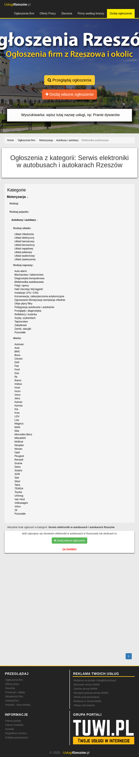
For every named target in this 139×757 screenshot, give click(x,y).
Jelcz (17, 398)
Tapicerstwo (21, 321)
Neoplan (19, 445)
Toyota (18, 492)
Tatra (17, 484)
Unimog (18, 495)
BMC (17, 351)
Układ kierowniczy (24, 245)
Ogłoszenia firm (24, 13)
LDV (16, 416)
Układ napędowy (23, 248)
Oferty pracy (12, 684)
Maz (16, 430)
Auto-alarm (20, 271)
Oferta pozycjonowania (86, 697)
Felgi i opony (21, 285)
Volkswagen (21, 502)
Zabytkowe (20, 325)
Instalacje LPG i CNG (26, 292)
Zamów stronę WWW (85, 688)
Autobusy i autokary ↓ (24, 219)
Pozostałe (20, 332)
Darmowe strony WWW (86, 684)
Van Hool (19, 499)
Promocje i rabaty (15, 692)
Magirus (19, 423)
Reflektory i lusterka (25, 314)
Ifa (15, 376)
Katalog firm (12, 700)
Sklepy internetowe (84, 705)
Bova (17, 355)
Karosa (18, 405)
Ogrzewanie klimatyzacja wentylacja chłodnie (39, 299)
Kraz (17, 412)
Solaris (18, 470)
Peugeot (19, 456)
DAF (17, 362)
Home (10, 140)
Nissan (18, 448)
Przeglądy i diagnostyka (27, 310)
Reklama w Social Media (87, 701)
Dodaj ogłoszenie (121, 13)
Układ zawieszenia (24, 259)
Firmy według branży (91, 13)
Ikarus (17, 380)
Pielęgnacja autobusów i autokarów (34, 307)
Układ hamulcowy (24, 241)
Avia (16, 347)
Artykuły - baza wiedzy (17, 704)
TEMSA (18, 488)
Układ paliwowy (23, 252)
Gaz (16, 373)
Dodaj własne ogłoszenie (69, 94)
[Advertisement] (69, 571)
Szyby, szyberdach (24, 317)
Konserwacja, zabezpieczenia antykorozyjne (39, 296)
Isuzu (17, 391)
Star (16, 477)
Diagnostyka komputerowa (29, 278)
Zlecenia (66, 13)
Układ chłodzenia (24, 234)
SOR (17, 474)
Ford (17, 369)
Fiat (16, 365)
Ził (15, 510)
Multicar (18, 441)
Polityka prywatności (16, 737)
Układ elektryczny (24, 237)
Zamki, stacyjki (22, 328)
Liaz (16, 420)
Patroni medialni (14, 724)
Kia (16, 409)
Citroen (18, 358)
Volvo (17, 506)
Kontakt (9, 729)
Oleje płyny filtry (23, 303)
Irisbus (18, 383)
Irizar (17, 387)
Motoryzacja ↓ (17, 197)
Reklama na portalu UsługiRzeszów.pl (94, 680)
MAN (17, 427)
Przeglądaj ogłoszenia (69, 80)
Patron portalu (13, 720)
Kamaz (18, 401)
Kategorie (16, 189)
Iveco (17, 394)
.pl (17, 4)
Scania (18, 463)
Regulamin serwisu (16, 733)
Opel (17, 452)
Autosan (19, 344)
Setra (17, 466)
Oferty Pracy (48, 13)
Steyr (17, 481)
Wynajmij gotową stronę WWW (90, 692)
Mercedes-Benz (23, 434)
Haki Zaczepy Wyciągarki (28, 289)
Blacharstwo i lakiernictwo (28, 274)
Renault (18, 459)
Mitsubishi (20, 438)
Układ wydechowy (24, 255)
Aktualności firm (14, 696)
